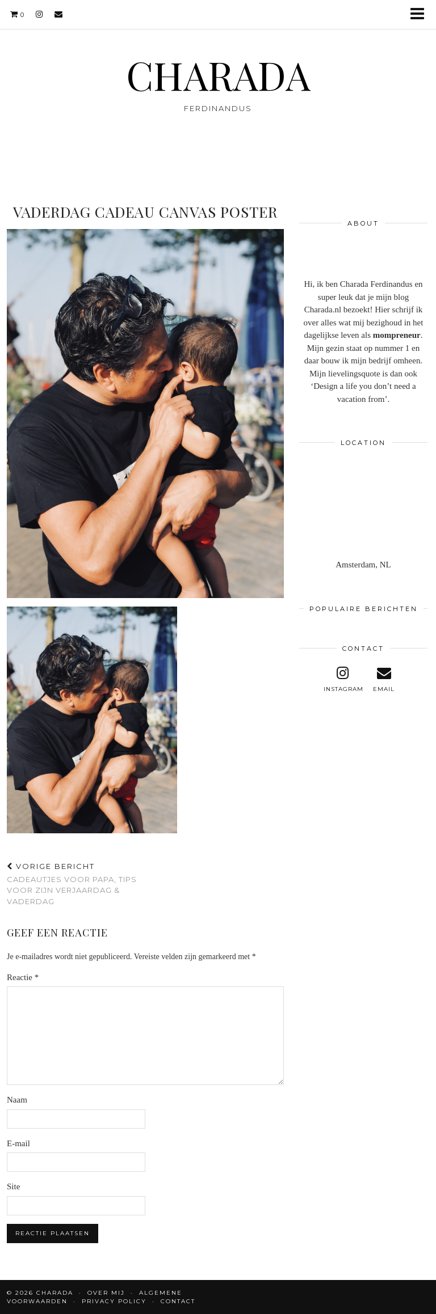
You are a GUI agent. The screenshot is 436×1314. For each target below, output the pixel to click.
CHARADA (218, 74)
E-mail (18, 1143)
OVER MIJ (106, 1292)
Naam (17, 1099)
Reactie (23, 977)
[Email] (58, 14)
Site (13, 1186)
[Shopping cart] (17, 14)
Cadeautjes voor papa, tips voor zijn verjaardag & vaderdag (76, 884)
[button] (421, 14)
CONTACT (178, 1301)
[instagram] (39, 14)
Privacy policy (114, 1301)
